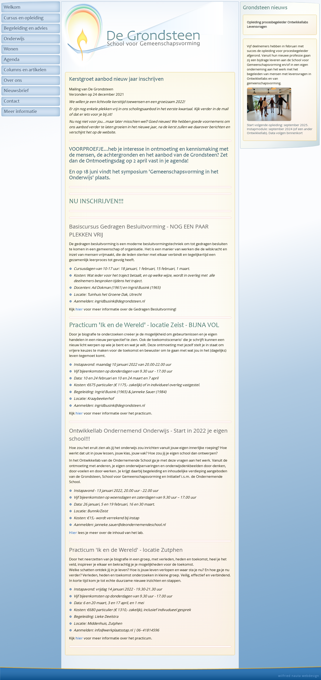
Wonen (11, 49)
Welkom (12, 7)
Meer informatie (20, 111)
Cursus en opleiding (23, 18)
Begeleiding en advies (26, 28)
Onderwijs (14, 39)
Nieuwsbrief (16, 90)
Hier (73, 532)
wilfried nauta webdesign (298, 676)
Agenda (11, 59)
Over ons (13, 80)
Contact (12, 101)
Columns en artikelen (25, 70)
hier (79, 309)
